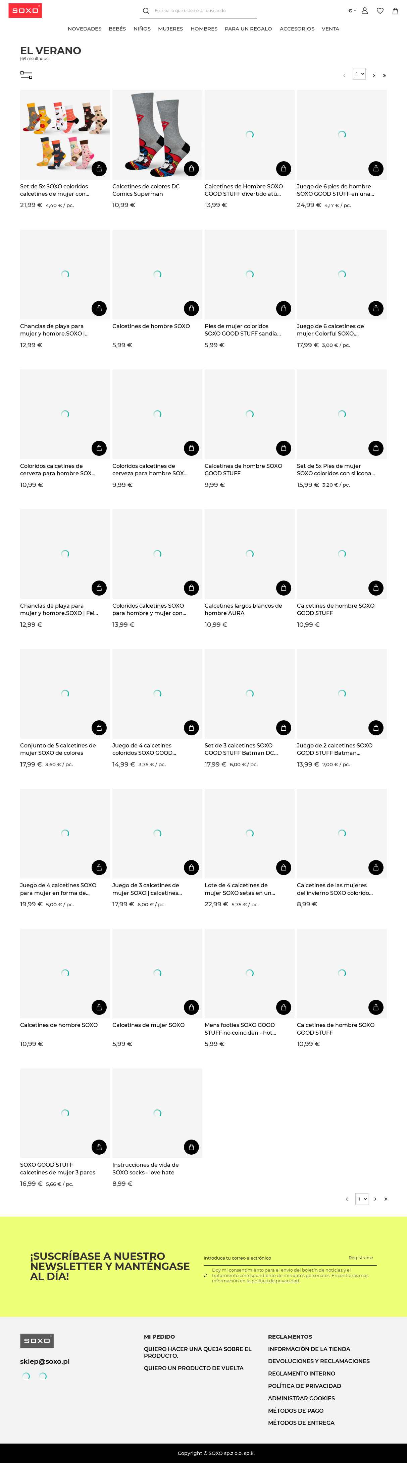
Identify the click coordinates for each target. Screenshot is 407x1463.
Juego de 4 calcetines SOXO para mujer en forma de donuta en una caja (58, 889)
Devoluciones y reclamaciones (319, 1361)
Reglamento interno (301, 1373)
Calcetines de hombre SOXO (151, 326)
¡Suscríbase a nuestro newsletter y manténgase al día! (110, 1267)
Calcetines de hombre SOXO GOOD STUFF (243, 470)
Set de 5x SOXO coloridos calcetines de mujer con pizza (54, 190)
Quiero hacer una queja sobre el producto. (198, 1352)
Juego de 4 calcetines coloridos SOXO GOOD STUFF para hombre (142, 749)
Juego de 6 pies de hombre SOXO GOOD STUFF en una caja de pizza (334, 190)
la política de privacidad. (273, 1280)
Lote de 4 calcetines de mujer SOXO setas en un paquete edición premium (240, 889)
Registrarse (361, 1257)
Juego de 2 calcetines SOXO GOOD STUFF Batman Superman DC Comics (334, 749)
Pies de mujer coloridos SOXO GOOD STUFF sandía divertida (241, 330)
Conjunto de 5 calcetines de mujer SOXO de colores (58, 749)
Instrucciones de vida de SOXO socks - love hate (145, 1168)
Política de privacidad (304, 1386)
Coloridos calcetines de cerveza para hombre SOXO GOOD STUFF (58, 470)
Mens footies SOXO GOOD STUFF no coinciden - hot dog (240, 1029)
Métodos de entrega (301, 1423)
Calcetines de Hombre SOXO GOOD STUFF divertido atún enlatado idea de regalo (244, 190)
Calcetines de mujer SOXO (148, 1025)
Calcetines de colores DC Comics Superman (146, 190)
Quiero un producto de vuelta (194, 1368)
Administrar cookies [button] (301, 1398)
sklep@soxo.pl (45, 1361)
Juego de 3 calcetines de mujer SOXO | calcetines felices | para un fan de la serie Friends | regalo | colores (146, 889)
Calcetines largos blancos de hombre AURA (243, 609)
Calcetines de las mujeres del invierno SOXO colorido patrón (333, 889)
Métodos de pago (295, 1411)
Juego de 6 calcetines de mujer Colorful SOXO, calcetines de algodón (330, 330)
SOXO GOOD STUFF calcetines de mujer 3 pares (57, 1168)
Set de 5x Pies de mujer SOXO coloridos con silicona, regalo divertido (335, 470)
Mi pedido (159, 1337)
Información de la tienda (309, 1349)
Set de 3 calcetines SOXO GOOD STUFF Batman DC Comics (239, 749)
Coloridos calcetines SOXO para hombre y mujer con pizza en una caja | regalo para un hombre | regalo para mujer (148, 610)
